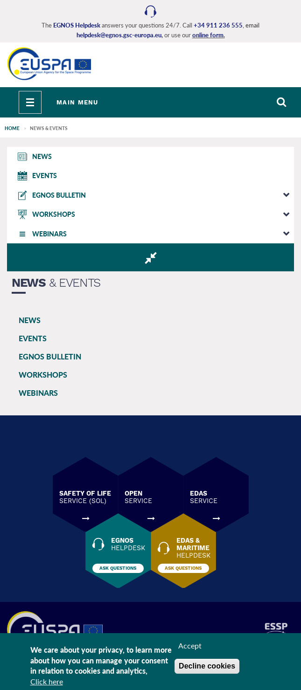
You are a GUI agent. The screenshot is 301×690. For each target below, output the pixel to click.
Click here (46, 681)
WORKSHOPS (43, 374)
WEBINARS (38, 392)
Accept (190, 645)
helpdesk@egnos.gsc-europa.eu (119, 35)
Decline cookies (207, 666)
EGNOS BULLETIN (50, 356)
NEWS (30, 320)
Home (12, 128)
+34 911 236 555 (218, 25)
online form (208, 35)
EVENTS (33, 338)
